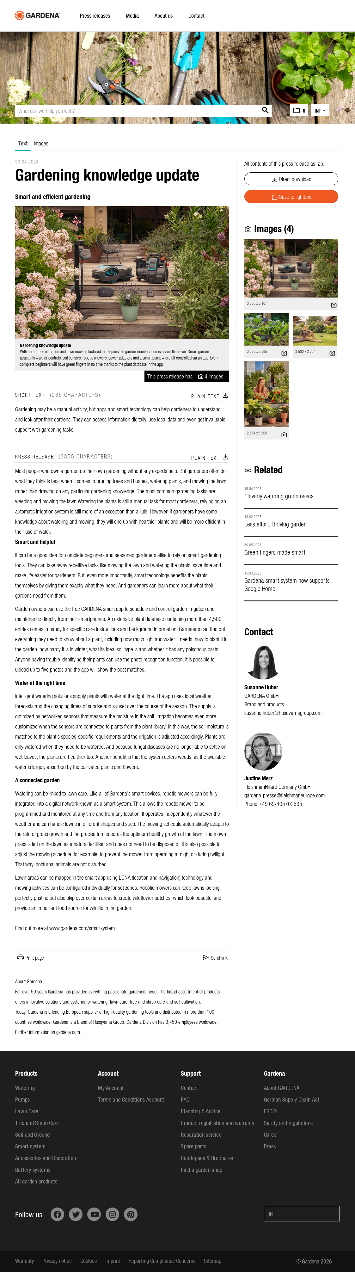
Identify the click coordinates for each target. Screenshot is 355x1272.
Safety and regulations (288, 1123)
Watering (25, 1087)
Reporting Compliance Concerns (162, 1260)
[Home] (37, 13)
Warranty (24, 1260)
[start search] (264, 111)
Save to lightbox (291, 197)
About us (164, 15)
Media (132, 15)
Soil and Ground (32, 1134)
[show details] (334, 303)
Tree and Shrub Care (37, 1123)
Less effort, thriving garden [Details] (275, 523)
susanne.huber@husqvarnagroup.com (282, 712)
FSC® (270, 1111)
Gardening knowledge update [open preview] (45, 345)
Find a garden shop (201, 1169)
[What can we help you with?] (143, 111)
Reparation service (201, 1134)
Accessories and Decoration (45, 1158)
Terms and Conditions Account (131, 1099)
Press (270, 1146)
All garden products (36, 1181)
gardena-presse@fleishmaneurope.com (284, 795)
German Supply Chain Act (291, 1099)
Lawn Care (26, 1111)
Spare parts (193, 1146)
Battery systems (32, 1169)
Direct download (291, 179)
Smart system (30, 1146)
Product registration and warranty (217, 1123)
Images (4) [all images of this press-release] (269, 228)
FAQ (185, 1099)
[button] (299, 110)
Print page (35, 957)
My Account (111, 1087)
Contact (196, 15)
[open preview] (122, 272)
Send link (219, 957)
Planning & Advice (200, 1111)
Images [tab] (41, 143)
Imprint (112, 1260)
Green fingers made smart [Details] (274, 552)
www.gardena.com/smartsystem (82, 928)
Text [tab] (23, 143)
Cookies (88, 1260)
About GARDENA (282, 1087)
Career (271, 1134)
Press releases (95, 15)
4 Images (214, 376)
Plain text (210, 395)
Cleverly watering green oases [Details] (279, 495)
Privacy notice (57, 1260)
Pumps (22, 1099)
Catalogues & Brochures (207, 1158)
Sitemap (212, 1260)
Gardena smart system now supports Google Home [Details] (287, 584)
